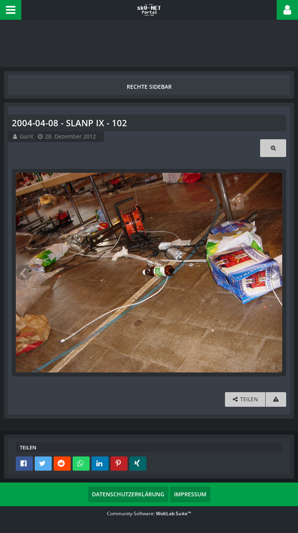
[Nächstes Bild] (274, 273)
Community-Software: (149, 513)
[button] (10, 10)
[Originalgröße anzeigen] (273, 148)
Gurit (26, 136)
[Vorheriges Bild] (24, 273)
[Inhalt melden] (276, 399)
